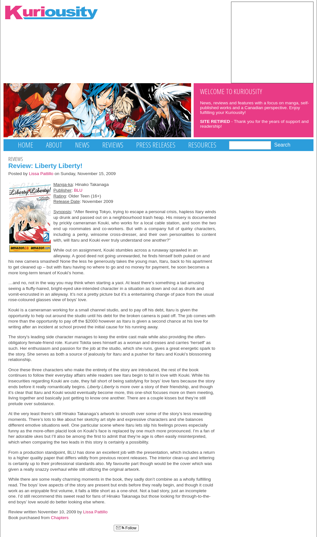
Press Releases (155, 145)
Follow (126, 528)
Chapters (59, 517)
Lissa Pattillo (41, 173)
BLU (78, 190)
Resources (202, 145)
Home (25, 145)
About (54, 145)
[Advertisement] (272, 42)
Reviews (112, 145)
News (82, 145)
